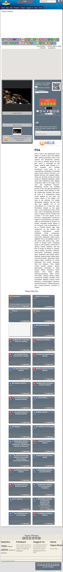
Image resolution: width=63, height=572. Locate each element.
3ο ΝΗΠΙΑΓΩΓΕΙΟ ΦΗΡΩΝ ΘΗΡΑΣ (21, 495)
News (36, 7)
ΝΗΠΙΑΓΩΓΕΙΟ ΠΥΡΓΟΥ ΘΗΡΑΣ (45, 380)
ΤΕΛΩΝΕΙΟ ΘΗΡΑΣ (19, 393)
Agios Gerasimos (42, 307)
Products (16, 7)
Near (11, 7)
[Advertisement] (31, 24)
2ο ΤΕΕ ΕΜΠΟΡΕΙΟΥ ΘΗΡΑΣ (21, 380)
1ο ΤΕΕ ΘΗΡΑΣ (41, 408)
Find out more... (48, 569)
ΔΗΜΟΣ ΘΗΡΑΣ (41, 422)
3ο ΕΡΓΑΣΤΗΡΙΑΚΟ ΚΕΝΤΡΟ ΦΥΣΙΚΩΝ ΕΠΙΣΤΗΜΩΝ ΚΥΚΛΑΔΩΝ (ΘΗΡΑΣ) (21, 468)
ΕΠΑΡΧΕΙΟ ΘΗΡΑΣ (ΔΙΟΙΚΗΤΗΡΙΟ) (45, 481)
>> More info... (26, 317)
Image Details (17, 113)
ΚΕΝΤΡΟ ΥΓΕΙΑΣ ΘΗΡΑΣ (45, 452)
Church (14, 321)
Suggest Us (29, 7)
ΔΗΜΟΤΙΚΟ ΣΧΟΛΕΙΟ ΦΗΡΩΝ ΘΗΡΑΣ (45, 394)
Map (7, 7)
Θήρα (38, 321)
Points (41, 7)
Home (3, 7)
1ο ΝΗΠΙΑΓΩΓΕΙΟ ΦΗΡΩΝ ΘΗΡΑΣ (21, 423)
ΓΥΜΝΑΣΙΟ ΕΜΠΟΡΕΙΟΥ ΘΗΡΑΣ (45, 365)
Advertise (7, 560)
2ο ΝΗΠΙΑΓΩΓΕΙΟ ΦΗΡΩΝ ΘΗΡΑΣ (21, 409)
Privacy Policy (54, 548)
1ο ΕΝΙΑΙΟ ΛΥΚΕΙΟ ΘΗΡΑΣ (45, 524)
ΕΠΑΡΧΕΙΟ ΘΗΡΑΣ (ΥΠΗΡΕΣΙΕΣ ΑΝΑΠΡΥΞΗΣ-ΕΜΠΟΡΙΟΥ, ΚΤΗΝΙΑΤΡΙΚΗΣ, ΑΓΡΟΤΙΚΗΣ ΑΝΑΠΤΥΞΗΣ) (45, 514)
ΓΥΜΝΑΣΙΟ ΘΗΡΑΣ (43, 350)
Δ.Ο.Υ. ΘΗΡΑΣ (17, 509)
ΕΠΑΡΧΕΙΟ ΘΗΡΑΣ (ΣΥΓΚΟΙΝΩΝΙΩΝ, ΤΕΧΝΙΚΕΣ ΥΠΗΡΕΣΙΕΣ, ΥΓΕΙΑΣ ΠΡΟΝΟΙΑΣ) (21, 454)
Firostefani (16, 307)
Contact (23, 7)
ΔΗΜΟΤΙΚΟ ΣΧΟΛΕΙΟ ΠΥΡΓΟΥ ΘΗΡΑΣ (21, 351)
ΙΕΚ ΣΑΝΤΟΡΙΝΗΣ (42, 336)
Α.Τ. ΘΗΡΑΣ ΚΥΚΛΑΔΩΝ (45, 437)
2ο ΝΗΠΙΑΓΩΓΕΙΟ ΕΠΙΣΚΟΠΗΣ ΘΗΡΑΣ (21, 365)
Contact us (12, 560)
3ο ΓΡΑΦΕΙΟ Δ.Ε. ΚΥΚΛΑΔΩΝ (21, 524)
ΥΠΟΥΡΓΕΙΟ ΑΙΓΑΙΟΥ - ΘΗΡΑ (45, 467)
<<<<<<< (49, 114)
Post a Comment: (41, 134)
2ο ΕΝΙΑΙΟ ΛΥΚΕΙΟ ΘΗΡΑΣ (21, 481)
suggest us (36, 550)
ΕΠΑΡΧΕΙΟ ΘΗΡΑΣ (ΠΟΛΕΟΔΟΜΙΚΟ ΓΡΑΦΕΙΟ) (45, 496)
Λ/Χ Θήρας (16, 437)
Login (3, 560)
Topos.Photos (31, 535)
